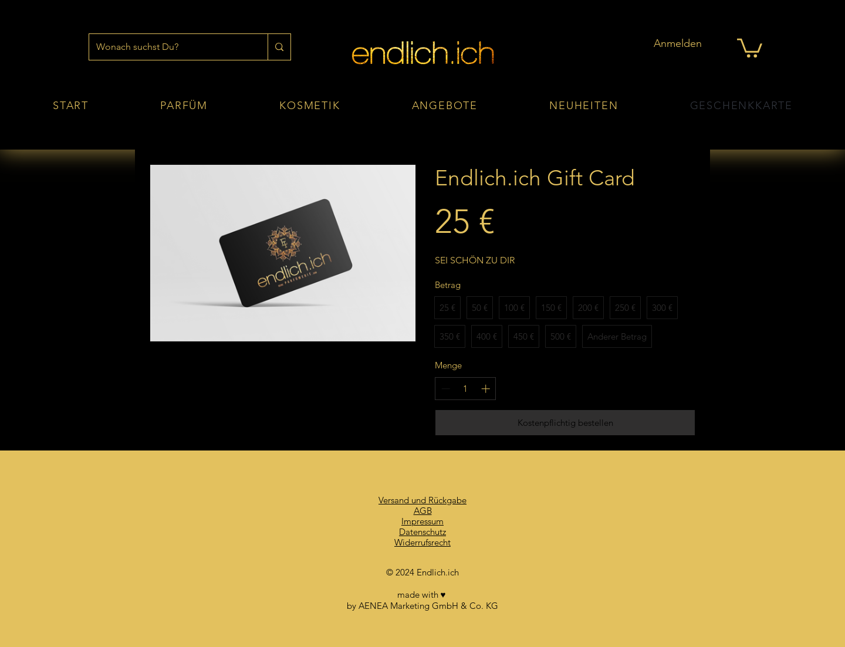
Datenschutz (422, 531)
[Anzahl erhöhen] (485, 388)
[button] (749, 46)
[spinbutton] (465, 388)
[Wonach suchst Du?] (169, 47)
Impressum (422, 521)
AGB (423, 510)
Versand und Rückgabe (422, 500)
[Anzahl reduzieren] (445, 388)
